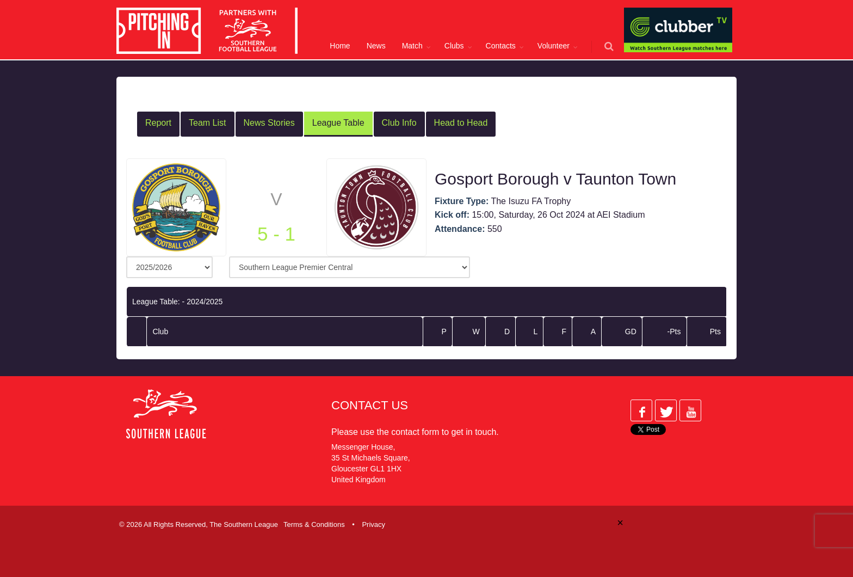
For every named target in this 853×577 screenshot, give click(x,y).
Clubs (454, 45)
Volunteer (553, 45)
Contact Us (369, 405)
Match (412, 45)
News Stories (269, 122)
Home (340, 45)
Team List (207, 122)
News (376, 45)
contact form (415, 432)
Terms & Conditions (314, 524)
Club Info (399, 122)
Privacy (373, 524)
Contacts (501, 45)
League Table (338, 122)
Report (158, 122)
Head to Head (461, 122)
